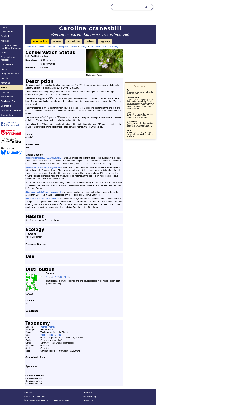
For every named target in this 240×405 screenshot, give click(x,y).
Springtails (6, 106)
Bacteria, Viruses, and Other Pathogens (11, 46)
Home (4, 27)
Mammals (5, 83)
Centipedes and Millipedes (8, 58)
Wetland (51, 46)
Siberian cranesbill (43, 192)
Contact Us (88, 400)
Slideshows (73, 41)
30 (68, 277)
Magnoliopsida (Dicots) (50, 335)
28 (61, 277)
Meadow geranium (43, 167)
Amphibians (6, 36)
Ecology (83, 46)
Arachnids (6, 41)
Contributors (7, 115)
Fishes (4, 69)
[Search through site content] (127, 7)
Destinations (7, 31)
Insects (4, 78)
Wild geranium (42, 199)
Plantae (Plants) (47, 327)
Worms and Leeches (11, 110)
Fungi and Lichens (10, 73)
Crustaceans (7, 64)
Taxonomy (113, 46)
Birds (3, 53)
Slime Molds (7, 97)
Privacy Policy (89, 397)
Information (40, 41)
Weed (41, 46)
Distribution (101, 46)
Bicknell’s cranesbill (44, 158)
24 (58, 277)
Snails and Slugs (9, 101)
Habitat (74, 46)
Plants (4, 87)
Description (63, 46)
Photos (57, 41)
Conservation (30, 46)
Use (92, 46)
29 (65, 277)
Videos (90, 41)
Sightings (105, 41)
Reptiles (5, 92)
